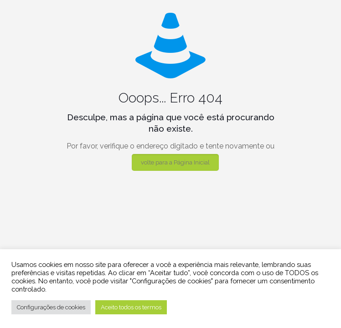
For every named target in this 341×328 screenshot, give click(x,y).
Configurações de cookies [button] (51, 307)
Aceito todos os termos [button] (131, 307)
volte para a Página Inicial (175, 162)
